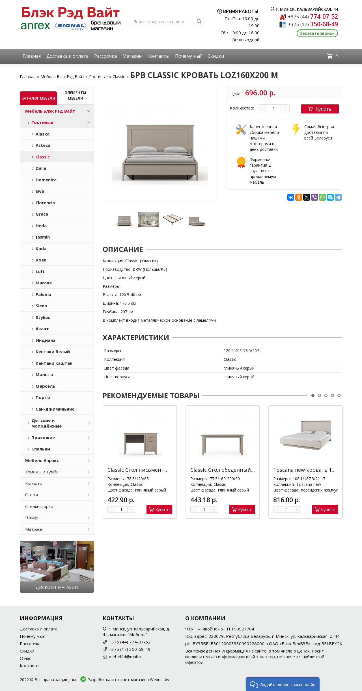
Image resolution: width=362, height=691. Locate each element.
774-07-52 (313, 16)
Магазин (132, 56)
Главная (32, 56)
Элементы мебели (75, 95)
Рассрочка (105, 56)
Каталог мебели (38, 98)
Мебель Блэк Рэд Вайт (62, 76)
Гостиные (98, 76)
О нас (25, 658)
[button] (283, 684)
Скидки (216, 56)
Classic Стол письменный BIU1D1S (151, 469)
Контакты (158, 56)
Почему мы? (188, 56)
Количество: (242, 108)
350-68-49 (313, 24)
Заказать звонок (317, 33)
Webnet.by (159, 679)
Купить (320, 109)
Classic (119, 76)
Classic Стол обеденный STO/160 (231, 469)
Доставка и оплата (67, 56)
